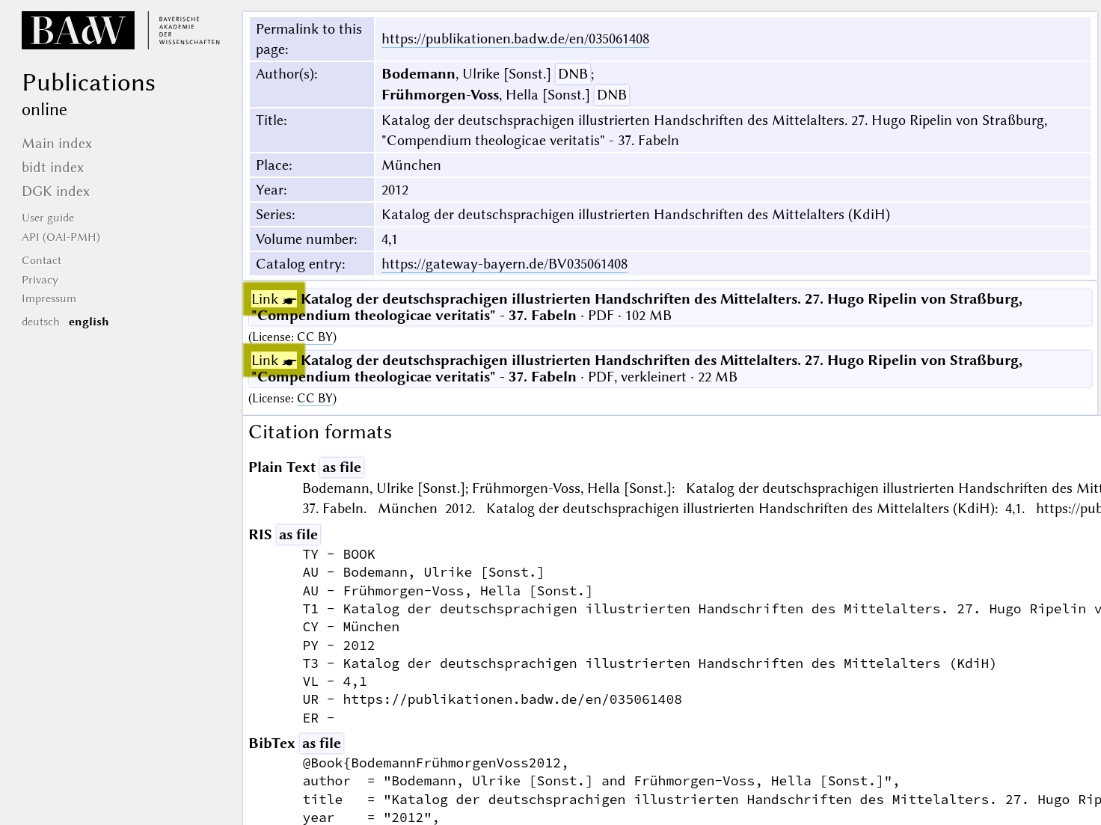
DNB (573, 73)
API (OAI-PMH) (61, 237)
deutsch (41, 321)
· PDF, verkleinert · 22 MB (636, 368)
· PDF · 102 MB (636, 307)
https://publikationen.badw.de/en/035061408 (515, 38)
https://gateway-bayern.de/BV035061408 (504, 263)
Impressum (49, 298)
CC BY (315, 337)
